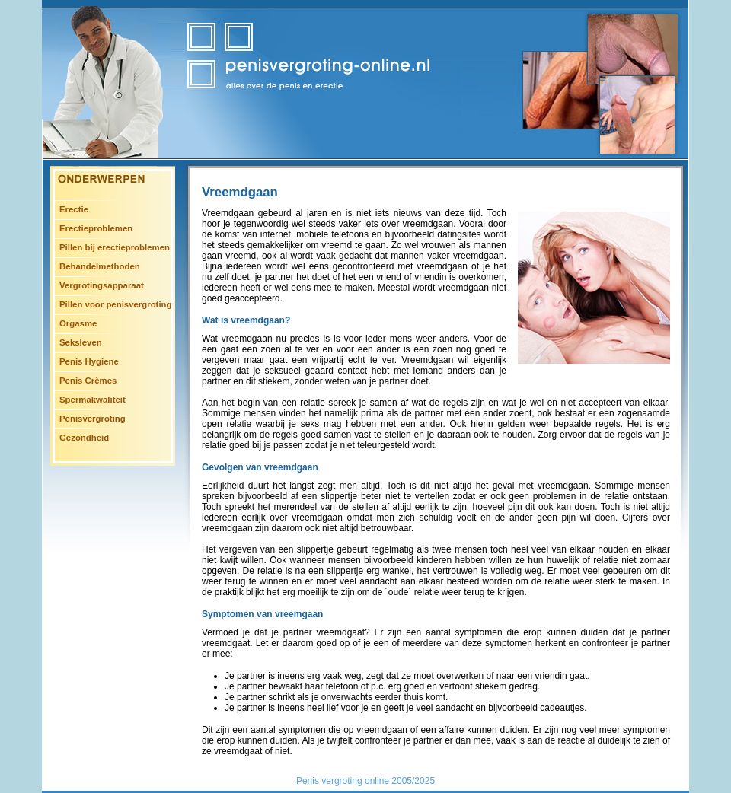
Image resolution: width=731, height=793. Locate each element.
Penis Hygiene (89, 361)
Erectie (73, 209)
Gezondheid (84, 437)
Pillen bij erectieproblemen (114, 247)
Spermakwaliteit (92, 399)
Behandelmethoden (99, 266)
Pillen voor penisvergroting (115, 304)
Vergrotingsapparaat (101, 285)
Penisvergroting (92, 418)
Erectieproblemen (95, 228)
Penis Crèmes (88, 380)
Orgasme (78, 323)
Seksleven (80, 342)
